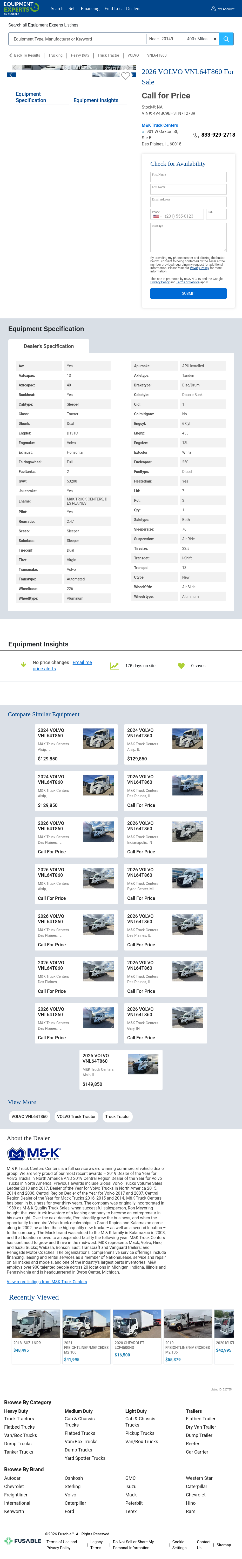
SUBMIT (188, 293)
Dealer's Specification (49, 346)
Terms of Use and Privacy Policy (61, 1545)
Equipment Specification (31, 97)
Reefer (192, 1443)
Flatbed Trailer (201, 1418)
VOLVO (133, 55)
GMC (130, 1478)
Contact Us (203, 1545)
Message (157, 226)
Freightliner (16, 1494)
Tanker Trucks (18, 1452)
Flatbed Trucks (19, 1427)
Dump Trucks (18, 1443)
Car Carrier (197, 1452)
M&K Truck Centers (160, 125)
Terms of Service (188, 282)
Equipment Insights (96, 100)
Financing (90, 8)
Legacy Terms (96, 1545)
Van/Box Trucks (20, 1435)
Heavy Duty (80, 55)
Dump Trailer (199, 1435)
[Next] (126, 67)
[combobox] (157, 216)
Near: (154, 38)
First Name (159, 174)
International (17, 1503)
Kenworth (14, 1511)
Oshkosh (74, 1478)
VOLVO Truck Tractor (76, 1116)
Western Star (199, 1478)
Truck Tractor (108, 55)
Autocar (12, 1478)
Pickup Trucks (139, 1433)
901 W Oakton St (159, 131)
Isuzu (131, 1486)
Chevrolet (14, 1486)
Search (57, 8)
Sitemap (224, 1545)
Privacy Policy (199, 268)
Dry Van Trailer (201, 1427)
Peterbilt (134, 1503)
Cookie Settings (179, 1545)
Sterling (72, 1486)
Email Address (161, 199)
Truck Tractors (19, 1418)
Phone (156, 212)
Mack (131, 1494)
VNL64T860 (157, 55)
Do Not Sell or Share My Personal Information (133, 1545)
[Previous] (15, 67)
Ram (191, 1511)
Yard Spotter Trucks (85, 1458)
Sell (72, 8)
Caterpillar (75, 1503)
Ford (69, 1511)
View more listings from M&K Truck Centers (47, 1281)
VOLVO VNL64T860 (29, 1116)
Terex (131, 1511)
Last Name (158, 187)
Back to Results (27, 55)
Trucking (55, 55)
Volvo (70, 1494)
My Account (226, 9)
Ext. (210, 212)
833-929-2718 (214, 135)
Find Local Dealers (122, 8)
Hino (191, 1503)
